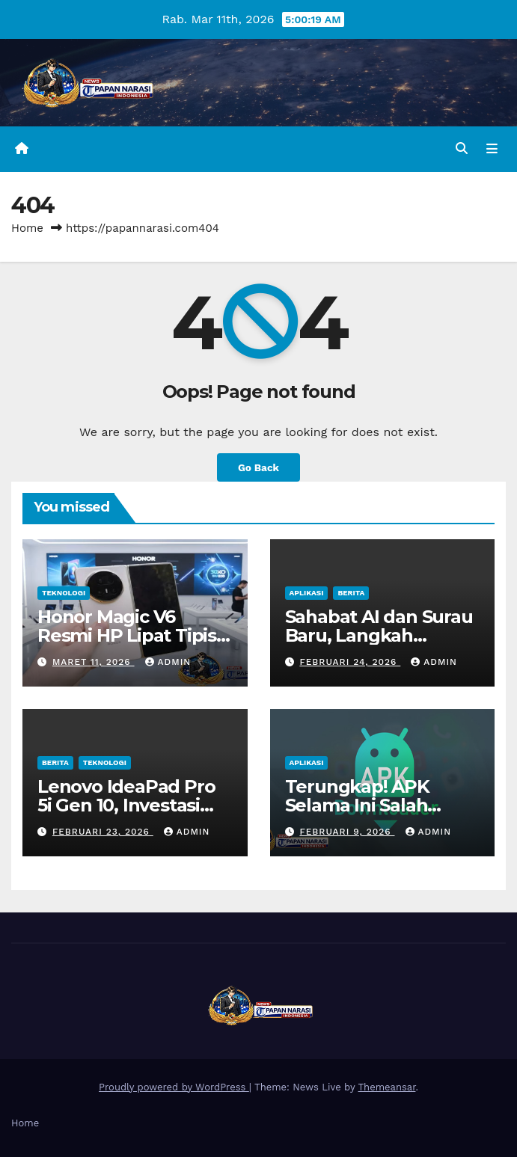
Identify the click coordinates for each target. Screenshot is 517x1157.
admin (168, 662)
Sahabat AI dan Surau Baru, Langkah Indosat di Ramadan (379, 635)
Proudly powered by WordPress (174, 1087)
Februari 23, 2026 (102, 831)
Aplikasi (307, 593)
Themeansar (387, 1087)
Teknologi (63, 593)
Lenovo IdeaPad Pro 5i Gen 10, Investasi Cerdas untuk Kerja (126, 805)
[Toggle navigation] (492, 149)
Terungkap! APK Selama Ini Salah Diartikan (357, 805)
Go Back (258, 467)
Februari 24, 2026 (349, 662)
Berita (350, 593)
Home (27, 228)
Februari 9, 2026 (346, 831)
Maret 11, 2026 (93, 662)
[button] (462, 148)
